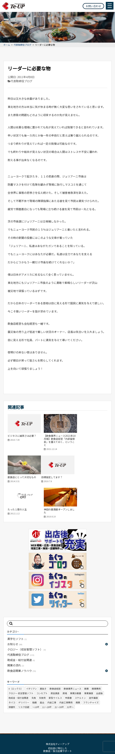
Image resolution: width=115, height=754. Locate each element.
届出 (42, 668)
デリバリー (23, 668)
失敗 (34, 663)
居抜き (43, 654)
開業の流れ (15, 631)
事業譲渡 (88, 658)
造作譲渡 (93, 663)
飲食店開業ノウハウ (21, 636)
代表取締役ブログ (22, 44)
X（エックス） (16, 654)
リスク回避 (23, 672)
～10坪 (35, 672)
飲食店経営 (55, 654)
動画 (34, 668)
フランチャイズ (91, 668)
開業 (86, 654)
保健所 (12, 672)
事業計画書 (75, 658)
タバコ (12, 668)
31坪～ (70, 672)
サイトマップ (44, 729)
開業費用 (96, 654)
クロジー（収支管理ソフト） (26, 615)
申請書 (68, 663)
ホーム (6, 44)
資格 (65, 658)
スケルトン (80, 663)
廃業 (78, 668)
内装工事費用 (66, 668)
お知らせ (14, 610)
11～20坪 (46, 672)
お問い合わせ (93, 6)
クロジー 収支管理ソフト (21, 658)
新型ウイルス (55, 663)
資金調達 (55, 658)
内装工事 (51, 668)
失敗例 (42, 663)
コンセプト (42, 658)
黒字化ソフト (17, 604)
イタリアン (31, 654)
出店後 (99, 658)
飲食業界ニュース (72, 654)
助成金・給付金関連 (21, 626)
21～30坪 (59, 672)
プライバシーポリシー (66, 729)
